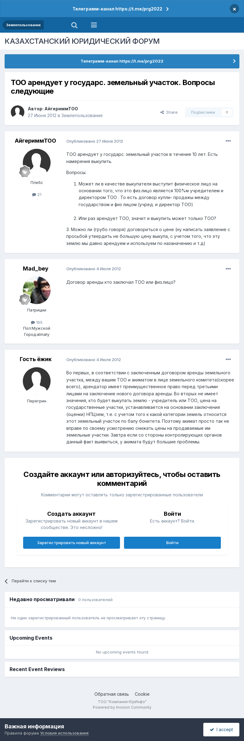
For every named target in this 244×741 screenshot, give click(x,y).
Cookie (142, 694)
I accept (221, 729)
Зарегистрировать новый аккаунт (71, 542)
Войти (172, 542)
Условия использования (64, 733)
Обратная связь (111, 694)
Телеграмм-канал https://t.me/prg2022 (117, 8)
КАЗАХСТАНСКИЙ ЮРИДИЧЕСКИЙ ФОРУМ (82, 41)
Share (169, 112)
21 (36, 194)
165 (37, 322)
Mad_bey (35, 268)
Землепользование (82, 115)
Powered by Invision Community (122, 707)
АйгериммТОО (61, 108)
